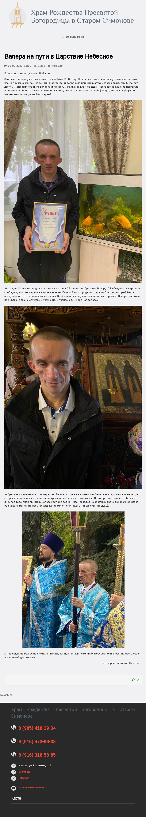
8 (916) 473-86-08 (37, 742)
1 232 (39, 66)
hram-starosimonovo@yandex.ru (32, 787)
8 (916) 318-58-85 (37, 755)
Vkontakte (24, 771)
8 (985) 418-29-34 (37, 728)
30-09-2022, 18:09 (17, 66)
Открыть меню (73, 37)
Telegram (23, 778)
